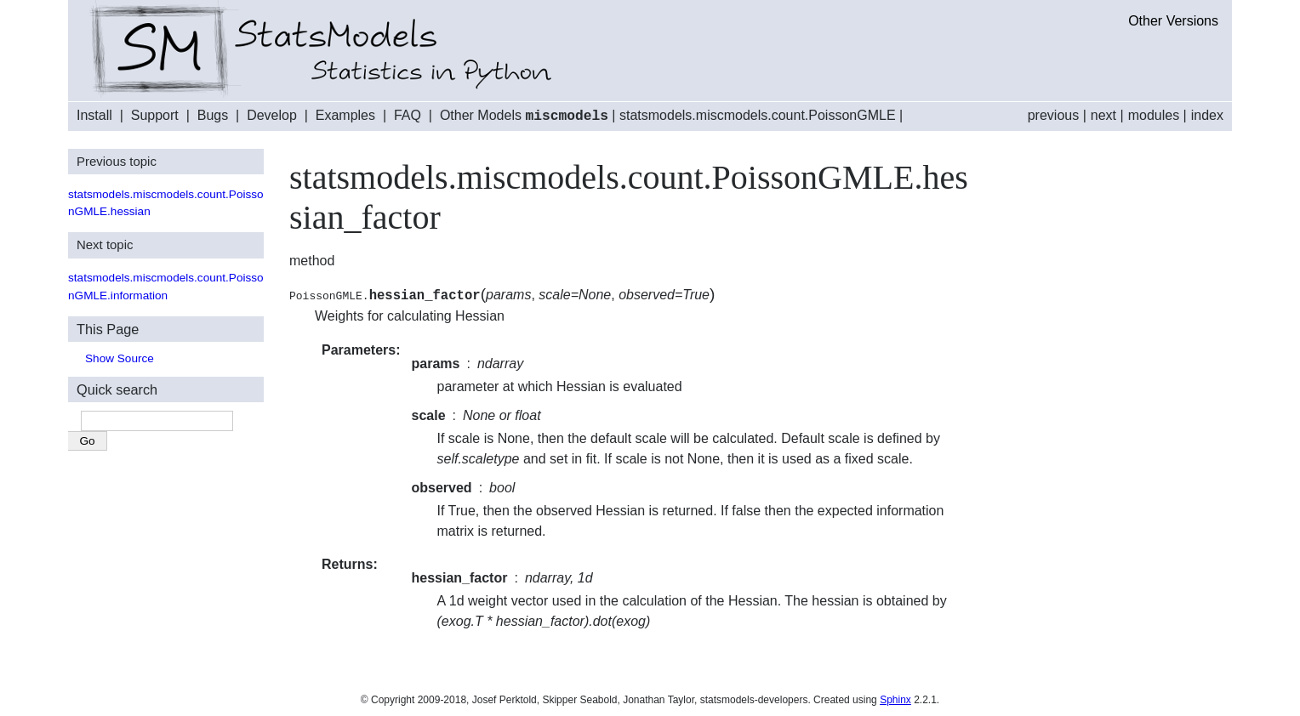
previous (1053, 115)
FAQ (407, 116)
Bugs (212, 116)
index (1207, 115)
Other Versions (1173, 21)
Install (94, 116)
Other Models (524, 116)
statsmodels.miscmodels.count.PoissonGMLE (757, 116)
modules (1153, 115)
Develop (272, 116)
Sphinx (895, 699)
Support (155, 116)
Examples (345, 116)
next (1103, 115)
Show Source (119, 357)
